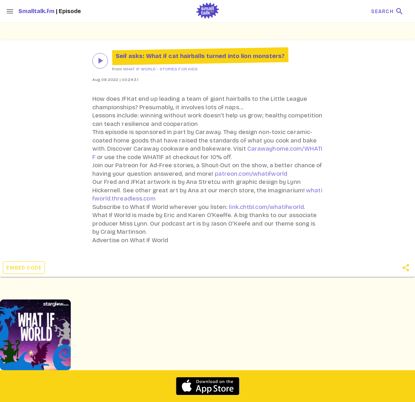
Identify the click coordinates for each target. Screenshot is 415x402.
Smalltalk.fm (37, 11)
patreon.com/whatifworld (251, 173)
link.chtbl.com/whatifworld (266, 207)
